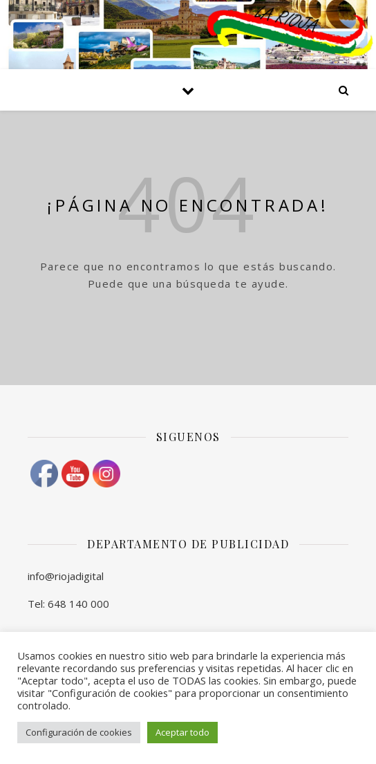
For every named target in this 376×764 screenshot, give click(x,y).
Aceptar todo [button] (182, 732)
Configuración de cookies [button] (79, 732)
